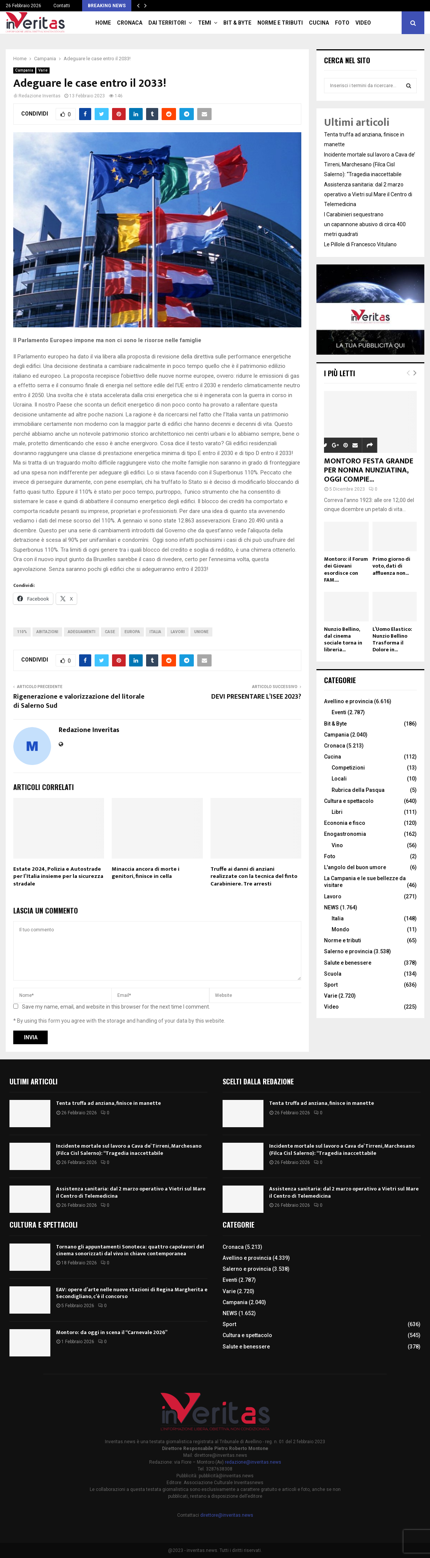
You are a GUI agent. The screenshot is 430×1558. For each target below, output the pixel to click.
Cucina (319, 23)
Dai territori (167, 23)
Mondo (340, 929)
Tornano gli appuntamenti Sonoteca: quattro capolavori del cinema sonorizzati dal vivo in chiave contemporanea (130, 1250)
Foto (342, 23)
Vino (337, 845)
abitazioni (47, 632)
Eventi (339, 712)
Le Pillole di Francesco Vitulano (360, 244)
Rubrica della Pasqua (358, 790)
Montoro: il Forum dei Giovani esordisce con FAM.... (346, 569)
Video (363, 23)
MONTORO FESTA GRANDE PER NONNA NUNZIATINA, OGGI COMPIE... (368, 470)
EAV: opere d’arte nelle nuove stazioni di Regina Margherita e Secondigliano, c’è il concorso (131, 1293)
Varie (43, 70)
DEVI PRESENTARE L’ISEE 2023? (256, 696)
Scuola (332, 974)
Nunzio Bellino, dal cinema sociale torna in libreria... (343, 639)
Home (103, 23)
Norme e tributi (280, 23)
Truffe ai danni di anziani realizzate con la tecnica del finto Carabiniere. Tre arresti (254, 876)
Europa (132, 632)
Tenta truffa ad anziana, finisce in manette (108, 1103)
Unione (201, 632)
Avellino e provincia (348, 701)
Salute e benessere (347, 963)
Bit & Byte (237, 23)
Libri (337, 812)
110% (22, 632)
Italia (155, 632)
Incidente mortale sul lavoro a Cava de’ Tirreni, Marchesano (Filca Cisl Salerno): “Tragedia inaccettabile (369, 164)
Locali (339, 779)
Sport (331, 985)
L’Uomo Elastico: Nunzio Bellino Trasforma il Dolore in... (392, 639)
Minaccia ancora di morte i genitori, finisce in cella (145, 872)
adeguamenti (81, 632)
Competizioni (348, 768)
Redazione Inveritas (40, 96)
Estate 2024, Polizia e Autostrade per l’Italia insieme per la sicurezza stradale (58, 876)
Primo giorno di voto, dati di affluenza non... (391, 566)
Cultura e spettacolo (349, 801)
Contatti (61, 5)
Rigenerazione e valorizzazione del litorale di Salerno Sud (79, 701)
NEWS (331, 907)
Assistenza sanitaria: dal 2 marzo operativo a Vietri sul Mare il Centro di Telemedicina (368, 194)
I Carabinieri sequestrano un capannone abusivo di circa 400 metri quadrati (365, 224)
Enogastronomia (345, 834)
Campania (24, 70)
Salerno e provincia (348, 951)
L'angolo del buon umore (355, 867)
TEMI (204, 23)
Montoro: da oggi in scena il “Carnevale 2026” (111, 1332)
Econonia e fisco (344, 823)
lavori (178, 632)
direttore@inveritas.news (226, 1515)
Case (110, 632)
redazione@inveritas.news (253, 1462)
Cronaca (129, 23)
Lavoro (332, 896)
